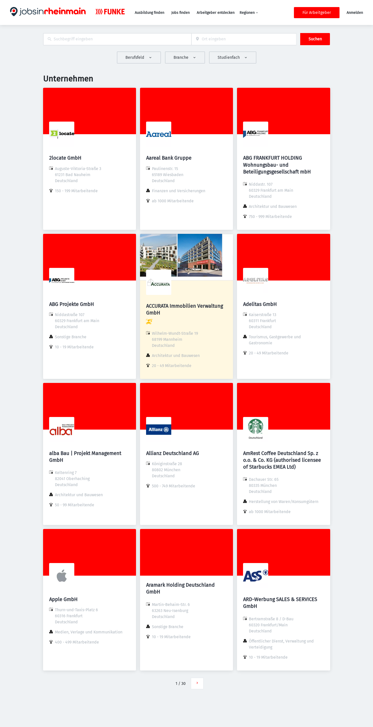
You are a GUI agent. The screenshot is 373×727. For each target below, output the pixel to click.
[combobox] (117, 39)
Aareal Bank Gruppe (168, 158)
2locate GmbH (65, 158)
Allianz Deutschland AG (172, 453)
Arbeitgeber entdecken (215, 13)
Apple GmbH (63, 599)
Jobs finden (180, 13)
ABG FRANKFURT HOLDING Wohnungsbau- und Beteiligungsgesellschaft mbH (277, 165)
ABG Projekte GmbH (71, 304)
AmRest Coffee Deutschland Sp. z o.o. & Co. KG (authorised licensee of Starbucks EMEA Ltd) (282, 460)
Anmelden (355, 13)
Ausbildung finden (149, 13)
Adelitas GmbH (260, 304)
